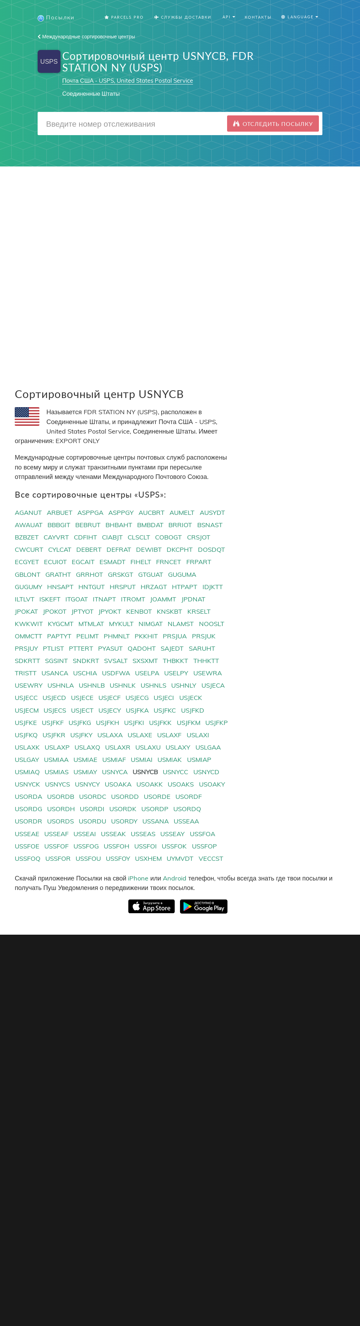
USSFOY (118, 859)
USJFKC (165, 711)
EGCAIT (83, 562)
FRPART (198, 562)
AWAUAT (29, 525)
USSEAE (27, 834)
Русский (224, 1014)
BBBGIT (58, 525)
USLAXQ (87, 748)
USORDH (61, 810)
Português (227, 1041)
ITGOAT (76, 599)
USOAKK (149, 785)
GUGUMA (182, 575)
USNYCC (175, 772)
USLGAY (27, 760)
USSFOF (56, 846)
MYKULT (121, 624)
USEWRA (207, 674)
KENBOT (139, 612)
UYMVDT (180, 859)
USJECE (82, 698)
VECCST (211, 859)
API (132, 1014)
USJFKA (137, 711)
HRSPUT (123, 587)
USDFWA (116, 674)
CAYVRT (56, 538)
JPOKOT (54, 612)
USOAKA (118, 785)
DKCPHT (180, 550)
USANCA (54, 674)
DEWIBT (149, 550)
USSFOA (202, 834)
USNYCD (206, 772)
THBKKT (175, 661)
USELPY (176, 674)
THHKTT (206, 661)
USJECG (137, 698)
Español (224, 1032)
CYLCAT (59, 550)
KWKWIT (29, 624)
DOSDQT (211, 550)
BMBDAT (150, 525)
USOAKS (181, 785)
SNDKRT (86, 661)
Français (225, 1023)
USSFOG (86, 846)
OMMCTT (28, 636)
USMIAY (85, 772)
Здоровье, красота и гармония (208, 958)
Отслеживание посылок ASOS (53, 1082)
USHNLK (123, 686)
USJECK (190, 698)
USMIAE (85, 760)
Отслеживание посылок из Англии (57, 1091)
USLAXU (148, 748)
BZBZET (27, 538)
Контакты (258, 17)
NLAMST (181, 624)
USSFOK (174, 846)
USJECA (213, 686)
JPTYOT (82, 612)
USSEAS (143, 834)
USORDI (92, 810)
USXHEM (148, 859)
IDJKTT (212, 587)
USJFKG (80, 723)
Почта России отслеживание (50, 1100)
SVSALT (116, 661)
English (223, 1005)
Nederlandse (229, 1068)
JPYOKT (109, 612)
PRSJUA (175, 636)
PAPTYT (59, 636)
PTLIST (53, 649)
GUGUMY (28, 587)
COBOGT (168, 538)
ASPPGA (90, 513)
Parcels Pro (124, 17)
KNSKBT (169, 612)
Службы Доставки (182, 17)
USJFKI (134, 723)
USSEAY (172, 834)
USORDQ (187, 810)
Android (174, 878)
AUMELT (181, 513)
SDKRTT (27, 661)
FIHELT (140, 562)
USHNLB (92, 686)
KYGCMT (60, 624)
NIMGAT (151, 624)
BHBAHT (118, 525)
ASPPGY (121, 513)
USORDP (154, 810)
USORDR (28, 822)
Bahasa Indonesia (236, 1086)
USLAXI (198, 735)
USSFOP (204, 846)
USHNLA (60, 686)
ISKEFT (49, 599)
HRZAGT (154, 587)
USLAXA (110, 735)
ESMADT (112, 562)
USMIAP (199, 760)
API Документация (151, 1023)
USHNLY (183, 686)
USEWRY (29, 686)
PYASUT (110, 649)
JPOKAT (26, 612)
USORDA (28, 797)
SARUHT (202, 649)
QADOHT (142, 649)
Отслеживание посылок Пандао (55, 1040)
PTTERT (81, 649)
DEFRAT (119, 550)
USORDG (28, 810)
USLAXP (57, 748)
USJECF (109, 698)
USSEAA (186, 822)
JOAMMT (163, 599)
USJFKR (54, 735)
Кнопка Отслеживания (156, 1005)
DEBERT (89, 550)
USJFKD (192, 711)
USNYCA (115, 772)
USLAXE (140, 735)
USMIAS (57, 772)
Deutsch (224, 1050)
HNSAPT (60, 587)
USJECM (27, 711)
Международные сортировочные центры (86, 37)
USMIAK (170, 760)
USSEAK (113, 834)
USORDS (60, 822)
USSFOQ (27, 859)
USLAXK (27, 748)
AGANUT (28, 513)
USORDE (157, 797)
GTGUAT (150, 575)
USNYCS (57, 785)
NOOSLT (211, 624)
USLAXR (117, 748)
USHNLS (153, 686)
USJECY (109, 711)
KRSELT (199, 612)
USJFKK (160, 723)
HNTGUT (91, 587)
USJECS (55, 711)
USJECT (82, 711)
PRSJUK (204, 636)
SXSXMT (145, 661)
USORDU (92, 822)
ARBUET (59, 513)
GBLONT (27, 575)
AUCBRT (152, 513)
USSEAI (84, 834)
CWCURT (29, 550)
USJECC (26, 698)
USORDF (188, 797)
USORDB (60, 797)
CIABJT (112, 538)
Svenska (224, 1059)
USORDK (122, 810)
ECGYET (27, 562)
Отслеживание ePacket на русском (58, 1118)
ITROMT (133, 599)
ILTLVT (24, 599)
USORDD (125, 797)
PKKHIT (146, 636)
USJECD (54, 698)
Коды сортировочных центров (165, 1032)
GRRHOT (89, 575)
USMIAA (56, 760)
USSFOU (88, 859)
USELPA (147, 674)
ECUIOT (55, 562)
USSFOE (27, 846)
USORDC (92, 797)
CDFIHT (85, 538)
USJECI (164, 698)
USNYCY (87, 785)
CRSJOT (198, 538)
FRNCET (168, 562)
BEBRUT (88, 525)
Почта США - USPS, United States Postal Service (127, 80)
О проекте (283, 1005)
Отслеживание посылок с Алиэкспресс (63, 1022)
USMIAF (114, 760)
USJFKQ (26, 735)
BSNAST (210, 525)
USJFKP (216, 723)
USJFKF (53, 723)
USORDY (124, 822)
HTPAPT (184, 587)
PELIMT (87, 636)
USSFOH (116, 846)
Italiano (223, 1077)
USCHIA (85, 674)
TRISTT (26, 674)
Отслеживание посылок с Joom (54, 1031)
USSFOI (145, 846)
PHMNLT (117, 636)
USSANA (155, 822)
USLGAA (208, 748)
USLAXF (169, 735)
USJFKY (81, 735)
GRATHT (58, 575)
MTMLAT (91, 624)
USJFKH (107, 723)
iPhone (138, 878)
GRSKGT (120, 575)
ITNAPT (104, 599)
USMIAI (142, 760)
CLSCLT (139, 538)
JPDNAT (193, 599)
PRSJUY (26, 649)
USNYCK (27, 785)
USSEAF (56, 834)
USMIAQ (27, 772)
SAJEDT (172, 649)
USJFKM (188, 723)
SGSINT (56, 661)
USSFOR (58, 859)
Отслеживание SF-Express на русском (63, 1109)
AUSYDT (212, 513)
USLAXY (178, 748)
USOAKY (212, 785)
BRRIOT (180, 525)
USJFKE (26, 723)
